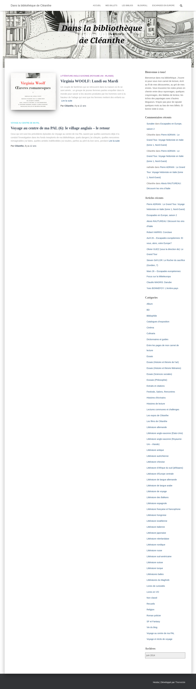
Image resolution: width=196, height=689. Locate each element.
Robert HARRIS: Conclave (159, 232)
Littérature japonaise (156, 533)
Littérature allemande (157, 427)
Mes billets (111, 5)
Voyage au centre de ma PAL (25, 123)
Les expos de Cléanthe (158, 415)
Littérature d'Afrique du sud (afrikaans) (165, 468)
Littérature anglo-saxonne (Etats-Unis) (165, 433)
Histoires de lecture (156, 403)
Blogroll (143, 5)
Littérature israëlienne (157, 521)
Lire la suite (66, 101)
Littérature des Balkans (158, 497)
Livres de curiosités (156, 586)
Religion (151, 609)
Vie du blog (152, 627)
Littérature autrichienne (158, 456)
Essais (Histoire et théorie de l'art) (163, 362)
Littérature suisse (155, 562)
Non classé (152, 598)
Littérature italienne (156, 527)
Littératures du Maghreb (158, 580)
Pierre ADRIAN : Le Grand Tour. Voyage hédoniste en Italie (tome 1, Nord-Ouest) (165, 139)
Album (150, 304)
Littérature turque (155, 568)
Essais (150, 356)
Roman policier (154, 615)
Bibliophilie (152, 316)
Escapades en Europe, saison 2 (162, 215)
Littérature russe (154, 550)
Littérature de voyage (157, 491)
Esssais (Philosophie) (157, 380)
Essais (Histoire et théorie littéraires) (164, 368)
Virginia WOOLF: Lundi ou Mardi (89, 81)
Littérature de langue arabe (159, 485)
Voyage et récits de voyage (159, 639)
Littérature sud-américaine (159, 556)
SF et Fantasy (153, 621)
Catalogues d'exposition (158, 321)
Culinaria (151, 333)
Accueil (97, 5)
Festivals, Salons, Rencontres (161, 391)
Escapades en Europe (163, 5)
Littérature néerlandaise (158, 538)
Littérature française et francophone (164, 509)
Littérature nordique (156, 544)
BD (148, 310)
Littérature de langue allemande (162, 479)
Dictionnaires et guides (157, 339)
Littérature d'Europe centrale (160, 474)
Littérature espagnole (157, 503)
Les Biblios (127, 5)
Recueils (151, 604)
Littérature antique (155, 450)
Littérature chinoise (156, 462)
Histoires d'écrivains (156, 397)
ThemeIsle (180, 682)
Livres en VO (153, 592)
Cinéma (150, 327)
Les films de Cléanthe (157, 421)
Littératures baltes (155, 574)
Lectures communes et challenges (163, 409)
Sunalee (151, 123)
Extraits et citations (156, 386)
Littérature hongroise (156, 515)
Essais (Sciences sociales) (159, 374)
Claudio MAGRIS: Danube (159, 282)
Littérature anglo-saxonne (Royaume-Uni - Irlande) (87, 76)
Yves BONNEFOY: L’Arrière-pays (162, 288)
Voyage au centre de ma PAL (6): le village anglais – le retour (60, 128)
